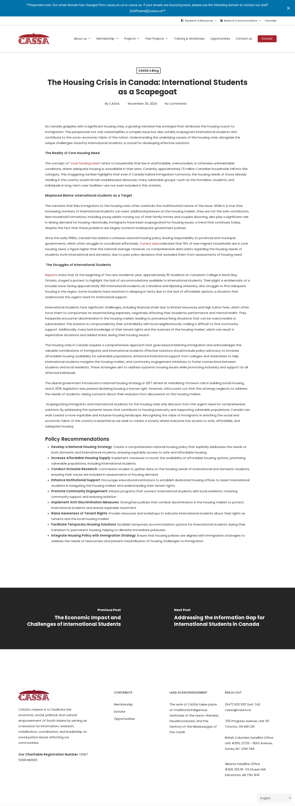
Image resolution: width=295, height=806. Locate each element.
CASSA (113, 103)
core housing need (85, 163)
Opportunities (124, 719)
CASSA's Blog (148, 71)
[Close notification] (288, 8)
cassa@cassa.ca (238, 710)
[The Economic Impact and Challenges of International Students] (74, 618)
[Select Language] (274, 798)
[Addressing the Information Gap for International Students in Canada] (221, 618)
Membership (123, 704)
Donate (119, 711)
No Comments (176, 103)
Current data (150, 243)
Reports (51, 275)
